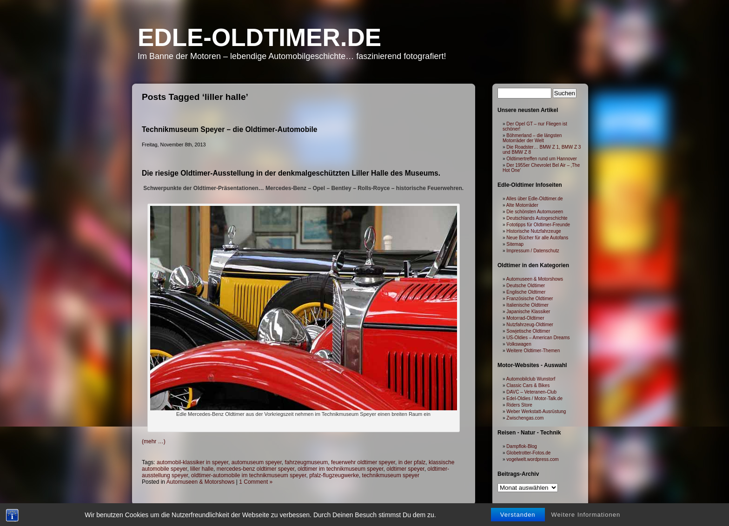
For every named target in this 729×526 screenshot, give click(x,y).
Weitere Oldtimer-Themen (533, 350)
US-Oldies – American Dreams (538, 337)
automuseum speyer (257, 462)
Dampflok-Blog (521, 446)
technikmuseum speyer (390, 475)
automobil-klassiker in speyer (192, 462)
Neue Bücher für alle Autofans (537, 237)
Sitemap (515, 244)
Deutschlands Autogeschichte (536, 218)
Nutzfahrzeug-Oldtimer (529, 324)
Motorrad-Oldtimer (525, 318)
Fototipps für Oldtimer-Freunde (538, 224)
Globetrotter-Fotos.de (528, 452)
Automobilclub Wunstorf (530, 378)
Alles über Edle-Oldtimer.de (534, 198)
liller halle (201, 469)
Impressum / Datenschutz (532, 250)
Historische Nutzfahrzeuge (533, 231)
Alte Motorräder (522, 205)
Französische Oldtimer (529, 298)
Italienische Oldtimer (527, 305)
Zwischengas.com (524, 418)
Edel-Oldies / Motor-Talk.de (534, 398)
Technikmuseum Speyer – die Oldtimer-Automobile (230, 129)
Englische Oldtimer (525, 292)
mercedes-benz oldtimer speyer (255, 469)
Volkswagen (518, 344)
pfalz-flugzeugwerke (334, 475)
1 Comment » (255, 482)
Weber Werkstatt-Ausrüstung (536, 411)
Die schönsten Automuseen (534, 211)
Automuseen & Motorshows (200, 482)
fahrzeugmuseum (306, 462)
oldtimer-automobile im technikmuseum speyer (248, 475)
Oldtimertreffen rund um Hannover (541, 158)
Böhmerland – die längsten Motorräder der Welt (532, 138)
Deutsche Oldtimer (525, 285)
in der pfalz (412, 462)
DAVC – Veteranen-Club (531, 391)
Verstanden (518, 514)
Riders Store (519, 405)
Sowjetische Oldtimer (528, 331)
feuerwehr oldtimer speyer (363, 462)
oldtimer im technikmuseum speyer (341, 469)
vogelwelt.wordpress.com (532, 459)
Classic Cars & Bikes (528, 385)
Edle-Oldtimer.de (259, 37)
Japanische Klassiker (528, 311)
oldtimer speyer (405, 469)
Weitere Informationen (586, 514)
